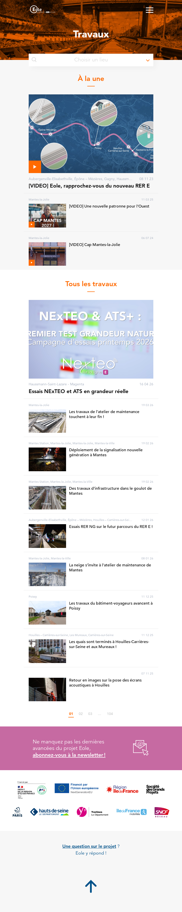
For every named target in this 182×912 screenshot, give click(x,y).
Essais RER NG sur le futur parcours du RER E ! (111, 526)
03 (90, 713)
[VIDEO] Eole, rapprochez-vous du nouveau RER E (89, 186)
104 (110, 713)
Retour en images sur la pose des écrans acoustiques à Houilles (105, 683)
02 (81, 713)
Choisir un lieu (70, 60)
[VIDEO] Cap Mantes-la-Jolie (94, 244)
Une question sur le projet (89, 846)
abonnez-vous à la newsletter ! (69, 755)
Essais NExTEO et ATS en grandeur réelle (78, 391)
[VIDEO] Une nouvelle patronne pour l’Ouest (109, 206)
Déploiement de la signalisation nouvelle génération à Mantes (106, 452)
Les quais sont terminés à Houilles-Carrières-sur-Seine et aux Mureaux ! (109, 644)
